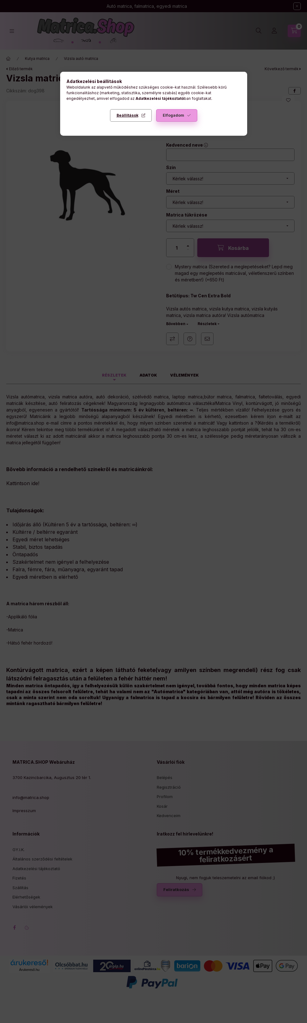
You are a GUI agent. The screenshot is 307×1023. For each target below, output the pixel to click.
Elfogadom (173, 115)
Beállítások (127, 115)
